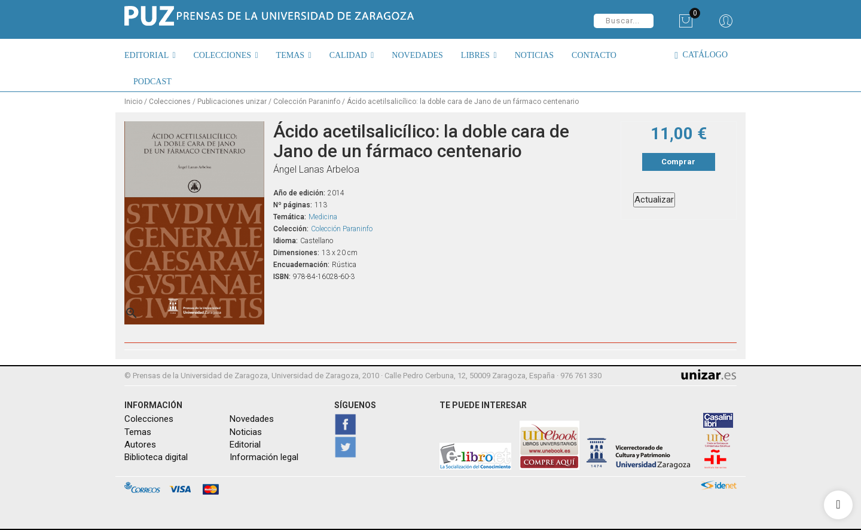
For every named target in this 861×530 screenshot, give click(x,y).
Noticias (246, 432)
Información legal (264, 457)
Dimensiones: (296, 253)
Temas (137, 432)
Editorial (245, 444)
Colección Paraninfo (342, 229)
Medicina (323, 217)
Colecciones (148, 418)
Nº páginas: (292, 205)
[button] (154, 55)
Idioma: (285, 241)
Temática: (289, 217)
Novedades (252, 418)
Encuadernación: (301, 265)
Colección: (291, 229)
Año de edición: (299, 193)
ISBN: (282, 276)
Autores (140, 444)
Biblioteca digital (156, 457)
